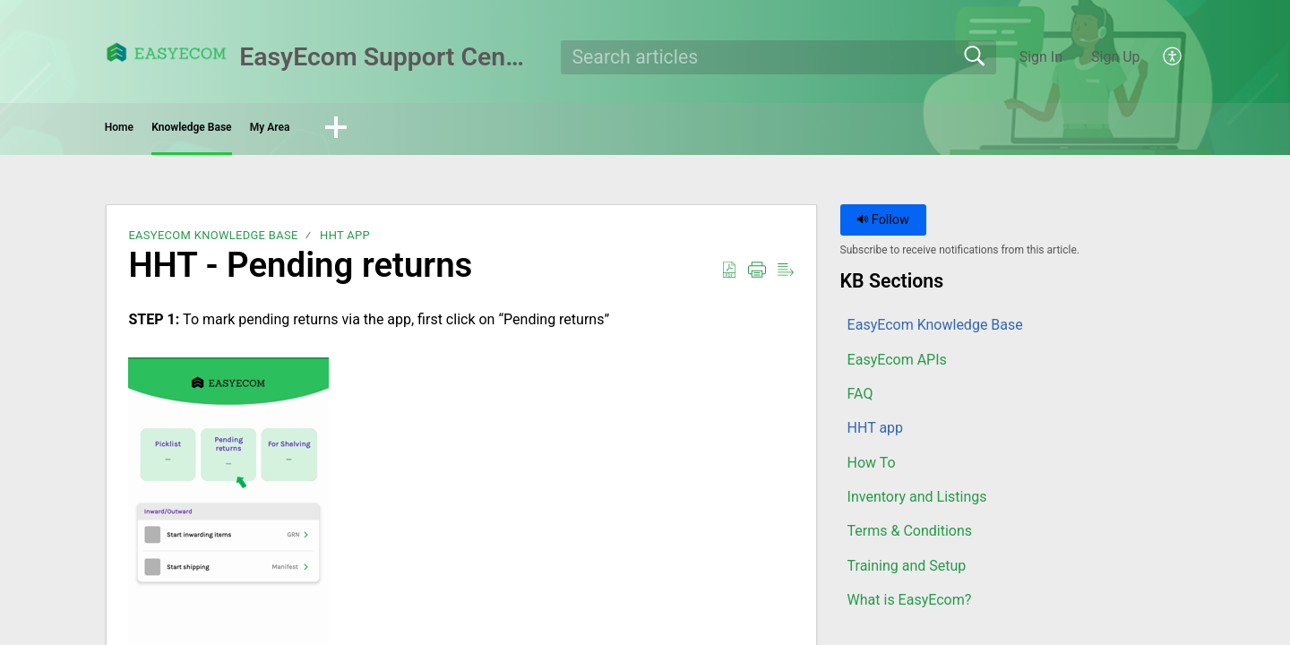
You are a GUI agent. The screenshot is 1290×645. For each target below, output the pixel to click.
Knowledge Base (291, 130)
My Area (434, 130)
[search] (779, 57)
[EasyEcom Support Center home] (167, 52)
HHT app (345, 241)
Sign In (1040, 56)
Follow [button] (882, 226)
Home (156, 130)
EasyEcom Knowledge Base (212, 241)
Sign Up (1115, 56)
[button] (1173, 57)
